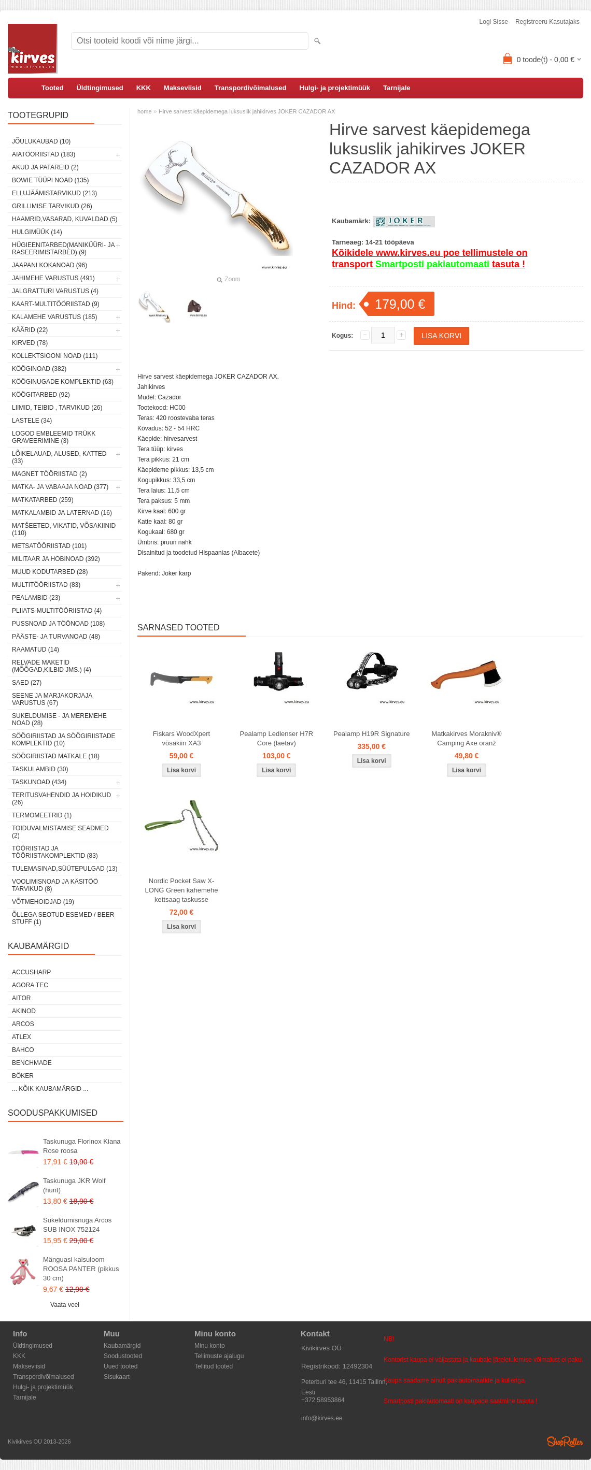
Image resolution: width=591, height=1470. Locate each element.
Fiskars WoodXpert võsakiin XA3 (181, 738)
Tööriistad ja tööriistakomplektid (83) (55, 852)
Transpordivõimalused (251, 88)
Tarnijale (397, 88)
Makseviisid (183, 88)
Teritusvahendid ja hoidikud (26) (61, 798)
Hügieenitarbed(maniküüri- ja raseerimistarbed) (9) (63, 248)
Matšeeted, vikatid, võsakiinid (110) (64, 529)
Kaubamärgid (122, 1345)
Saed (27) (26, 682)
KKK (143, 88)
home (144, 111)
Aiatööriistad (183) (43, 154)
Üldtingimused (99, 88)
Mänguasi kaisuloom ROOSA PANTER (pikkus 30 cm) (81, 1269)
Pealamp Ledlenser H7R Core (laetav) (277, 738)
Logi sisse (494, 21)
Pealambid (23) (36, 597)
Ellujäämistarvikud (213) (54, 193)
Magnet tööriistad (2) (49, 474)
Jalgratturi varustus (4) (55, 291)
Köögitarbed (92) (41, 394)
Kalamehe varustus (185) (54, 317)
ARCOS (23, 1024)
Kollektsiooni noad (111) (54, 355)
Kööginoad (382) (39, 368)
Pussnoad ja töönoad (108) (58, 623)
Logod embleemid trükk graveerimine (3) (53, 437)
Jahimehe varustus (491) (53, 278)
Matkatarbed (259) (43, 499)
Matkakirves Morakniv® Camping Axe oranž (466, 738)
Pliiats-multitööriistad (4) (57, 610)
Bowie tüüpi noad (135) (50, 180)
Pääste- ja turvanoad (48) (56, 636)
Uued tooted (120, 1366)
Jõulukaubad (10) (41, 141)
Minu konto (209, 1345)
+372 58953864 (323, 1400)
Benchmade (32, 1063)
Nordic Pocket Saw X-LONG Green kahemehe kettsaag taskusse (181, 890)
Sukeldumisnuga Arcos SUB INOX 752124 (77, 1224)
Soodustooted (123, 1356)
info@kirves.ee (322, 1418)
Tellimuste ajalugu (219, 1356)
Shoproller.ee (565, 1441)
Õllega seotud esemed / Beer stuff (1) (63, 918)
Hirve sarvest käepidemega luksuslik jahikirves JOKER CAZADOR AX (247, 111)
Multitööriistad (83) (46, 584)
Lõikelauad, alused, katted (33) (59, 457)
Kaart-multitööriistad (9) (56, 304)
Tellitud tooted (213, 1366)
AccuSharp (31, 972)
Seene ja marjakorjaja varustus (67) (52, 699)
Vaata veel (64, 1304)
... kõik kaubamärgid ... (50, 1088)
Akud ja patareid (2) (45, 167)
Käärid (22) (30, 330)
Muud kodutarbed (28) (50, 571)
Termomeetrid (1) (42, 815)
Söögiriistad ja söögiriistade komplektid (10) (64, 739)
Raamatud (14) (35, 649)
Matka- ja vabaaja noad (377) (60, 487)
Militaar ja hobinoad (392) (56, 559)
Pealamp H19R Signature (371, 734)
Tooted (52, 88)
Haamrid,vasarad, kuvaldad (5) (65, 219)
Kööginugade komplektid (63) (63, 381)
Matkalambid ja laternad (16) (62, 512)
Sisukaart (117, 1376)
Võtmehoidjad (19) (43, 901)
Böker (23, 1075)
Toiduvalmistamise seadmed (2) (60, 832)
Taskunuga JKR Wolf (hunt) (74, 1185)
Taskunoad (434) (39, 782)
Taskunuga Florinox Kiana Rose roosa (82, 1146)
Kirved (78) (30, 343)
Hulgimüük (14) (37, 232)
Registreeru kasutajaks (547, 21)
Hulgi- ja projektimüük (335, 88)
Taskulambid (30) (40, 769)
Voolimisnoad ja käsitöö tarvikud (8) (55, 885)
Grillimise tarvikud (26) (52, 206)
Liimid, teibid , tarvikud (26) (57, 407)
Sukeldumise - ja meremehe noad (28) (59, 719)
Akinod (24, 1011)
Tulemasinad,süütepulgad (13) (64, 868)
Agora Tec (30, 985)
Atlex (21, 1037)
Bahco (23, 1050)
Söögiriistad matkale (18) (56, 756)
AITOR (21, 998)
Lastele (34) (32, 420)
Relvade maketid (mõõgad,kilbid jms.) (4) (51, 666)
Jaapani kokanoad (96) (49, 265)
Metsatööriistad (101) (49, 546)
